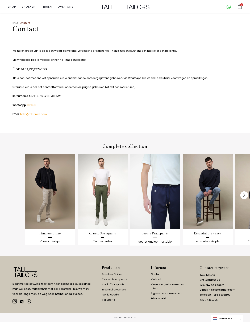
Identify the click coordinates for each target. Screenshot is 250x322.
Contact (156, 274)
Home (15, 23)
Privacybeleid (159, 298)
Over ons (66, 6)
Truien (46, 6)
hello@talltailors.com (33, 114)
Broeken (29, 6)
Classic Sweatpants (114, 279)
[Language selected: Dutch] (227, 318)
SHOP (12, 6)
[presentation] (244, 195)
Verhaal (156, 279)
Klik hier (31, 105)
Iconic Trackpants (113, 284)
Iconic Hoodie (110, 294)
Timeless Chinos (112, 274)
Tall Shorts (108, 300)
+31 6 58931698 (221, 295)
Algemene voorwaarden (166, 293)
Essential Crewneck (114, 289)
